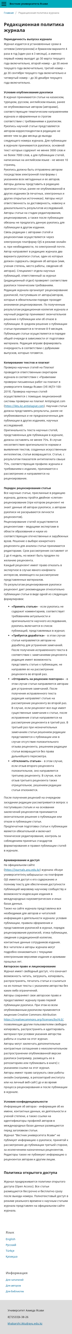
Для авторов (13, 1285)
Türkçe (10, 1250)
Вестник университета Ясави (29, 3)
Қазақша (11, 1256)
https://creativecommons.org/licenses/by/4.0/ (33, 1019)
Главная (9, 12)
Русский (11, 1245)
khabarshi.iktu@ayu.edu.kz (25, 1323)
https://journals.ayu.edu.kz (22, 870)
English (10, 1239)
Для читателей (14, 1279)
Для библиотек (15, 1291)
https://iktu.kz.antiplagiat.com (24, 406)
